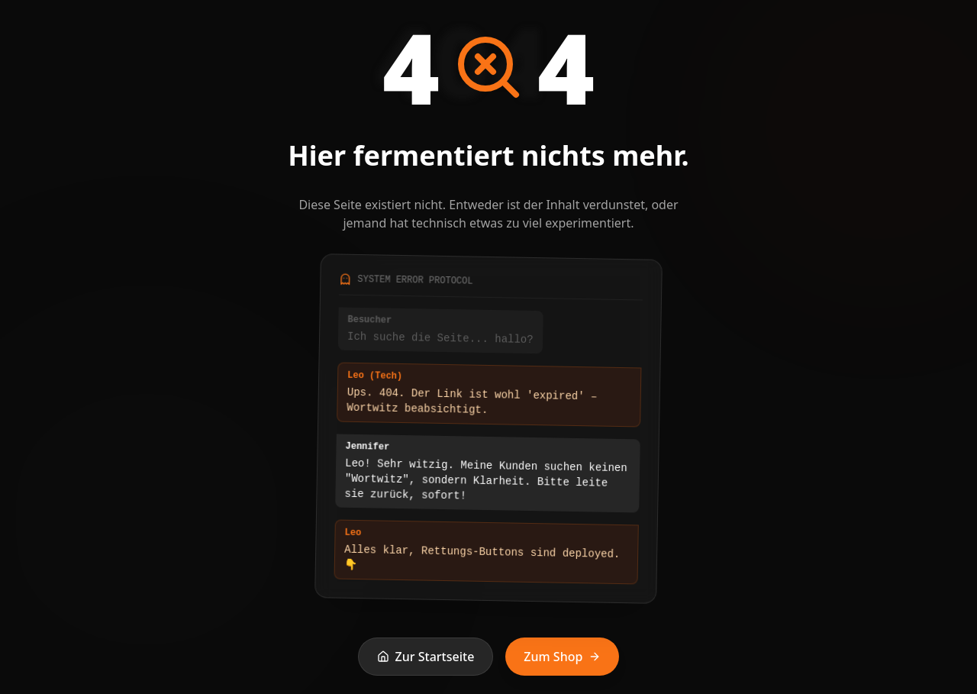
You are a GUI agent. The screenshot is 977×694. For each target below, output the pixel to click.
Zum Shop (562, 656)
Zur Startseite (426, 656)
